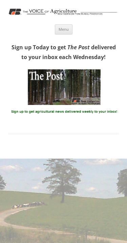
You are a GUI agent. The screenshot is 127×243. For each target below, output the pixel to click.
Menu (64, 29)
